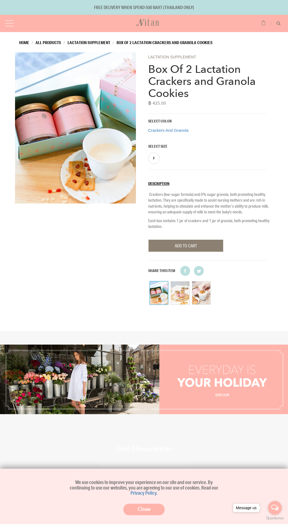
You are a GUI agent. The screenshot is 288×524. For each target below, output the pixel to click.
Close (144, 509)
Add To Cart (186, 245)
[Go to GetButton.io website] (275, 518)
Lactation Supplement (89, 42)
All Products (48, 42)
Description (159, 183)
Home (24, 42)
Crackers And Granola (168, 130)
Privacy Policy (143, 493)
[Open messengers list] (275, 508)
